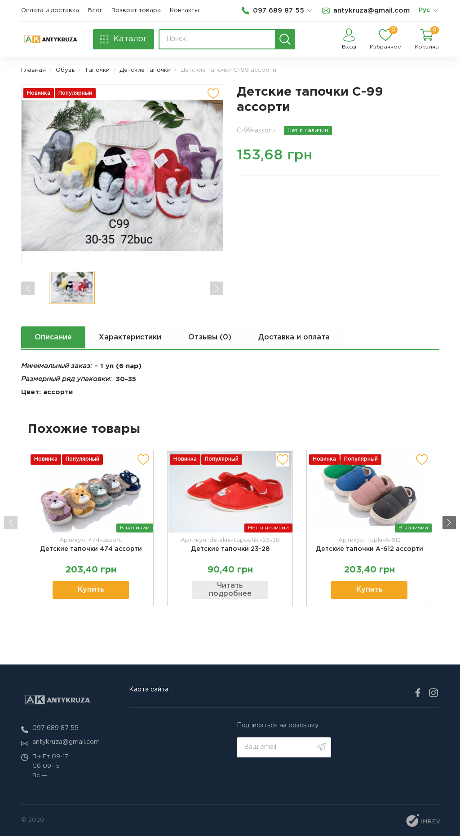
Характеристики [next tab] (130, 337)
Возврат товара (136, 10)
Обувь (65, 70)
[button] (450, 522)
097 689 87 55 (55, 728)
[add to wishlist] (213, 93)
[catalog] (123, 39)
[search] (285, 39)
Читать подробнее (230, 590)
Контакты (184, 10)
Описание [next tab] (53, 337)
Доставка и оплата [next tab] (295, 337)
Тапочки (97, 70)
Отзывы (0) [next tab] (210, 337)
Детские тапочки (145, 70)
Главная (33, 70)
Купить (91, 590)
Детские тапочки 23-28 (230, 549)
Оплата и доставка (50, 10)
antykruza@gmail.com (66, 742)
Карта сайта (148, 689)
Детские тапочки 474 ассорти (91, 549)
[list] (435, 10)
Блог (95, 10)
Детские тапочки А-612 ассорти (369, 549)
